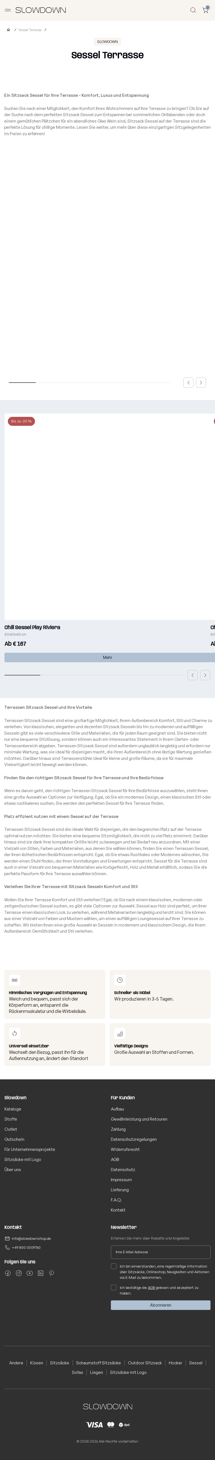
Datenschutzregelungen (134, 1139)
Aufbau (117, 1109)
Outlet (10, 1129)
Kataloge (12, 1109)
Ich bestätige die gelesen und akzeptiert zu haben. (154, 1290)
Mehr (107, 657)
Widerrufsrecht (125, 1149)
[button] (188, 383)
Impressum (121, 1179)
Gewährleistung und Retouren (139, 1119)
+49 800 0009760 (26, 1247)
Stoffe (10, 1119)
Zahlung (118, 1129)
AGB (115, 1159)
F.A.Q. (116, 1200)
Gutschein (14, 1139)
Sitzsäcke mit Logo (22, 1159)
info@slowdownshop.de (31, 1238)
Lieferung (120, 1189)
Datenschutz (123, 1169)
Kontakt (118, 1210)
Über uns (12, 1169)
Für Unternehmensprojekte (29, 1149)
